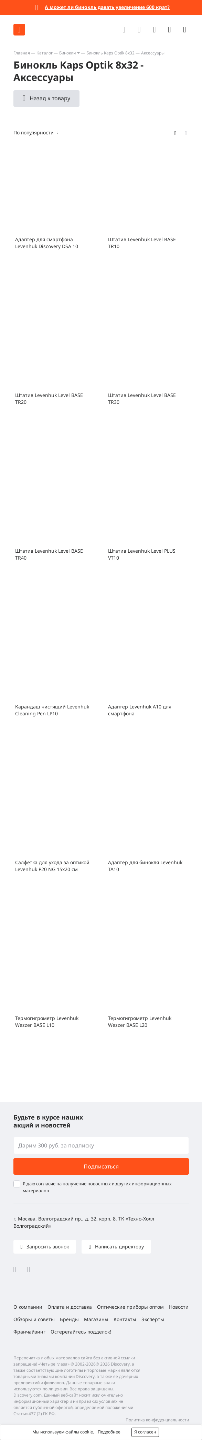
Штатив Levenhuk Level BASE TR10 (142, 242)
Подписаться (101, 1166)
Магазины (96, 1319)
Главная (21, 53)
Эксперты (152, 1319)
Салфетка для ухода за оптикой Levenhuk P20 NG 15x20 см (52, 865)
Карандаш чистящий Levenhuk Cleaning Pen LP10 (52, 710)
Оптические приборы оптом (130, 1307)
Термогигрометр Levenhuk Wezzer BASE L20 (139, 1021)
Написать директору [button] (119, 1246)
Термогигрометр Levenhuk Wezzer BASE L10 (46, 1021)
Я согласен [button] (145, 1432)
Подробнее (109, 1432)
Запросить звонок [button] (47, 1246)
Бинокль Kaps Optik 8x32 (110, 53)
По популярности (33, 132)
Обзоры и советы (34, 1319)
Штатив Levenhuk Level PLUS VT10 (142, 554)
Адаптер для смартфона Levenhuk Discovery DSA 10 (46, 242)
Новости (179, 1307)
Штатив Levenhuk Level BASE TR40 (49, 554)
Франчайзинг (29, 1331)
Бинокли (67, 53)
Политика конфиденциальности (157, 1420)
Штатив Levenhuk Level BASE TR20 (49, 398)
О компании (27, 1307)
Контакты (125, 1319)
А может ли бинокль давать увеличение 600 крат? (107, 7)
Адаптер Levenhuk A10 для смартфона (139, 710)
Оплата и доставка (69, 1307)
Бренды (69, 1319)
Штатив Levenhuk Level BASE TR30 (142, 398)
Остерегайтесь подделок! (81, 1331)
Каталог (44, 53)
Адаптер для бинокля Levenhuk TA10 (145, 865)
